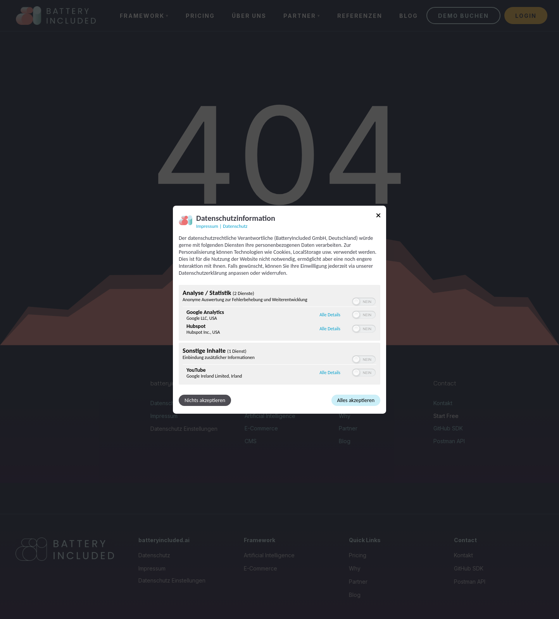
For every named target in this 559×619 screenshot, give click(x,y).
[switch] (363, 301)
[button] (356, 301)
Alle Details (329, 314)
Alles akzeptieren (355, 400)
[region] (279, 336)
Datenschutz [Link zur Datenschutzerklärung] (235, 226)
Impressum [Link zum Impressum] (207, 226)
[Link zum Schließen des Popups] (378, 216)
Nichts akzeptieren (205, 400)
